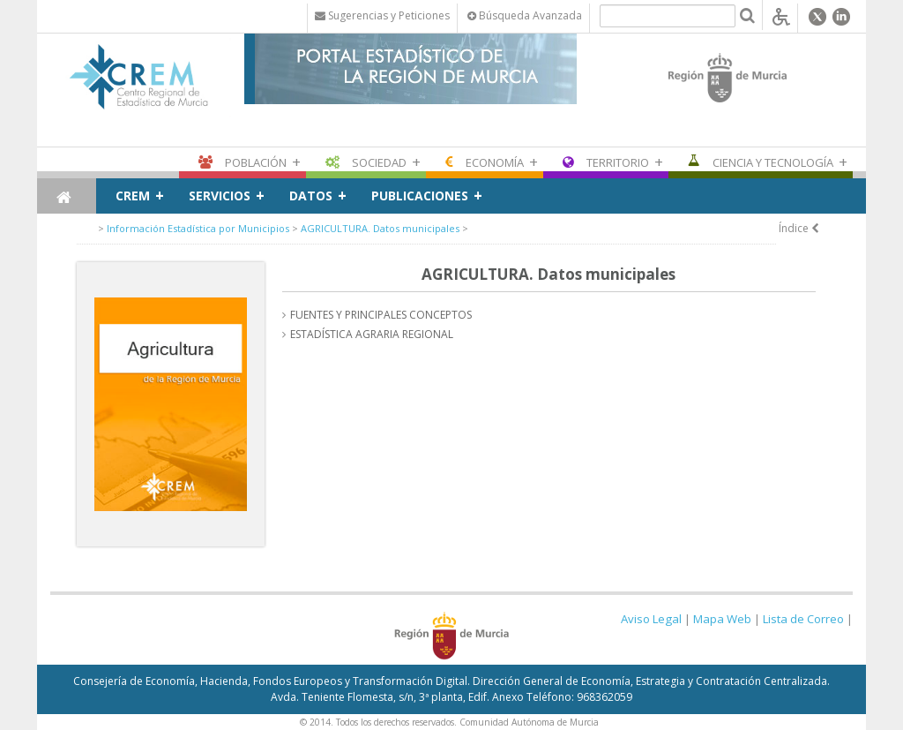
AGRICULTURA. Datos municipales (380, 228)
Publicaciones (419, 195)
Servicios (219, 195)
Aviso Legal (651, 619)
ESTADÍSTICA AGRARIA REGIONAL (371, 334)
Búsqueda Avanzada (524, 15)
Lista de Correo (803, 619)
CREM (133, 195)
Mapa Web (722, 619)
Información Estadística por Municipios (198, 228)
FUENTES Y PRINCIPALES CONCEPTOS (381, 314)
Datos (310, 195)
